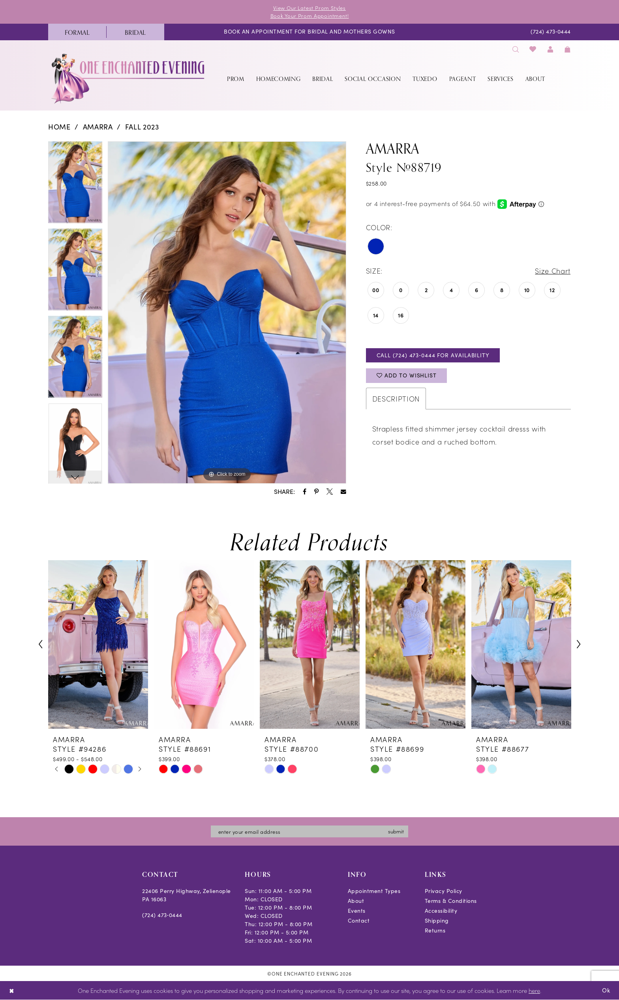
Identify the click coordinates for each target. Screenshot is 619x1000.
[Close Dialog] (12, 991)
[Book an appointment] (309, 32)
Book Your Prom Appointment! (309, 15)
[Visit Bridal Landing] (135, 32)
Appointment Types (374, 891)
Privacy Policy (443, 891)
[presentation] (98, 644)
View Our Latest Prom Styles (309, 7)
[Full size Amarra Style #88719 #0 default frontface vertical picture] (227, 313)
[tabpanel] (75, 185)
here (534, 991)
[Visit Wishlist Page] (533, 49)
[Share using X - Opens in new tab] (329, 491)
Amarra (98, 126)
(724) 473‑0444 (162, 915)
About (356, 900)
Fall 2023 (142, 126)
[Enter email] (309, 831)
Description (396, 398)
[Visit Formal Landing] (77, 32)
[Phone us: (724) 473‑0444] (550, 32)
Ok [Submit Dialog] (606, 990)
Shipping (437, 920)
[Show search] (515, 49)
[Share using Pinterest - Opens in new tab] (316, 491)
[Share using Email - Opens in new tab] (343, 492)
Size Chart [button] (552, 271)
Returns (435, 930)
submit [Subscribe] (396, 831)
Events (357, 910)
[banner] (128, 78)
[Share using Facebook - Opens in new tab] (304, 491)
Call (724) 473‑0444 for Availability (433, 355)
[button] (550, 49)
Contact (359, 920)
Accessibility (441, 910)
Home (59, 126)
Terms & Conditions (451, 900)
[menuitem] (77, 32)
